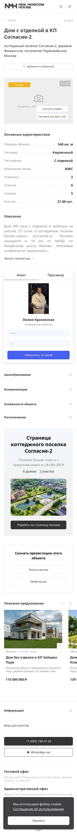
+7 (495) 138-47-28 (38, 741)
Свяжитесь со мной (38, 355)
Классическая (38, 570)
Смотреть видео (52, 109)
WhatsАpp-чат (38, 752)
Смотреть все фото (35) (52, 116)
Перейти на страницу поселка (38, 525)
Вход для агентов (16, 725)
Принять (38, 820)
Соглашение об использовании (38, 809)
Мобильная (38, 581)
